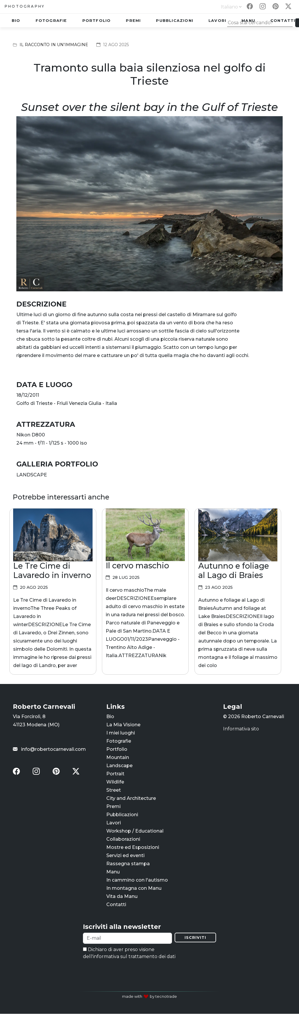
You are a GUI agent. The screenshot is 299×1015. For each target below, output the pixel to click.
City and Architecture (131, 799)
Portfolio (96, 20)
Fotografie (51, 20)
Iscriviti (195, 938)
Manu (113, 872)
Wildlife (115, 782)
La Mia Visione (123, 725)
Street (113, 790)
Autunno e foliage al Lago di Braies (233, 570)
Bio (16, 20)
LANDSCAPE (31, 475)
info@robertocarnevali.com (49, 750)
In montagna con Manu (133, 889)
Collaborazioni (123, 839)
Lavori (217, 20)
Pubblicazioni (174, 20)
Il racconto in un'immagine (54, 44)
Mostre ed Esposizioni (132, 848)
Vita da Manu (122, 897)
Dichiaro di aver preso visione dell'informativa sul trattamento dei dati (129, 954)
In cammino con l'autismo (137, 880)
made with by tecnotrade (149, 997)
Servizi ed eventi (125, 856)
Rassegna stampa (128, 864)
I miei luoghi (120, 733)
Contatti (116, 905)
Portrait (115, 774)
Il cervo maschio (137, 565)
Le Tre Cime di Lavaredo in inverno (52, 570)
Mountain (117, 758)
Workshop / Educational (135, 831)
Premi (133, 20)
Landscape (119, 766)
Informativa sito (241, 729)
